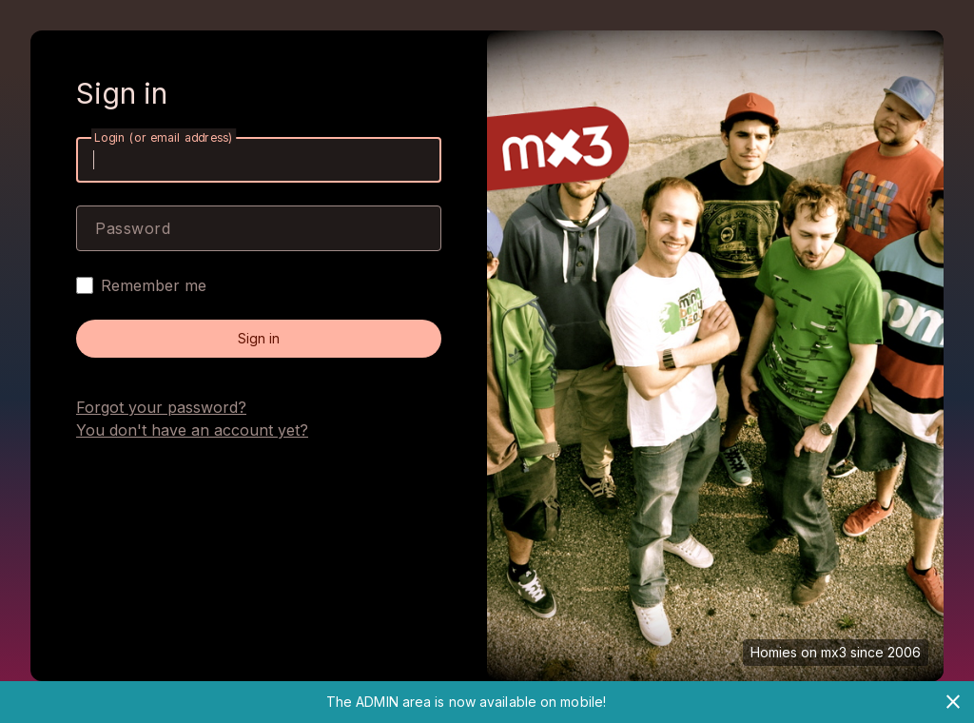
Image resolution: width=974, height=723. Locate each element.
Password (132, 228)
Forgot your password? (161, 407)
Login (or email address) (163, 137)
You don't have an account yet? (192, 430)
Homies (773, 652)
